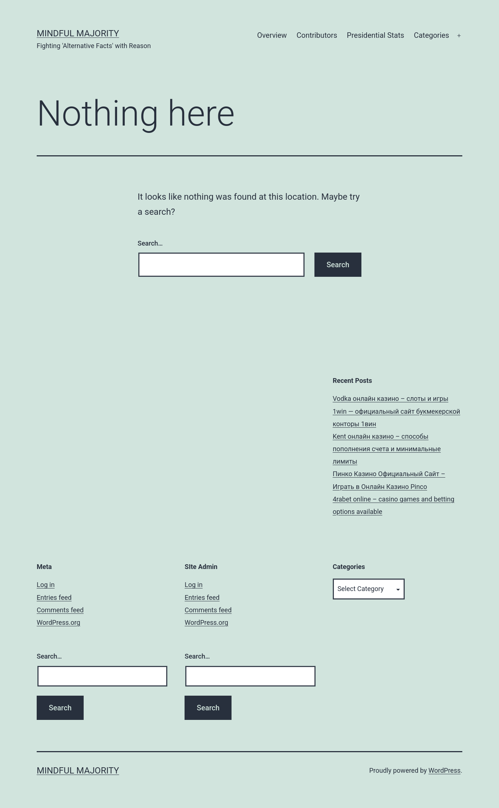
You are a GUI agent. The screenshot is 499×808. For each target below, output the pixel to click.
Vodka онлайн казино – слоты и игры (390, 398)
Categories (431, 35)
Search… (150, 243)
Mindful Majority (78, 33)
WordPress (444, 770)
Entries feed (54, 597)
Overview (272, 35)
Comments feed (60, 610)
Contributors (316, 35)
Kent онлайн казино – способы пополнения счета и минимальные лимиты (387, 448)
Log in (46, 584)
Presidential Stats (375, 35)
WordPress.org (58, 622)
